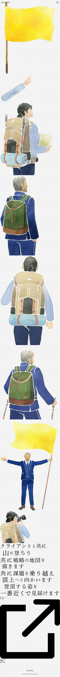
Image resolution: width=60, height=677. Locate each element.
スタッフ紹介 (2, 661)
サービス (1, 597)
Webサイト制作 (3, 659)
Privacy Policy (29, 670)
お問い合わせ (2, 662)
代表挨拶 (1, 660)
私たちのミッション (4, 597)
